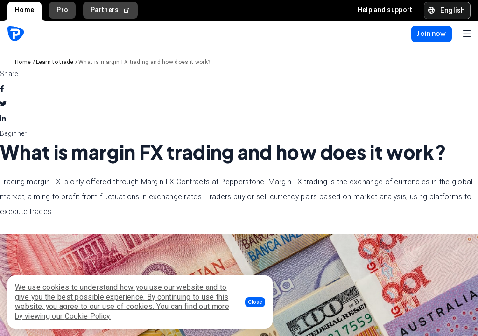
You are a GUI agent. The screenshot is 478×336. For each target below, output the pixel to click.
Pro (62, 10)
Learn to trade (55, 62)
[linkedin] (3, 118)
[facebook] (2, 88)
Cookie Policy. (88, 316)
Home (24, 10)
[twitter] (3, 103)
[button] (255, 302)
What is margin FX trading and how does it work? (144, 62)
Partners (110, 10)
